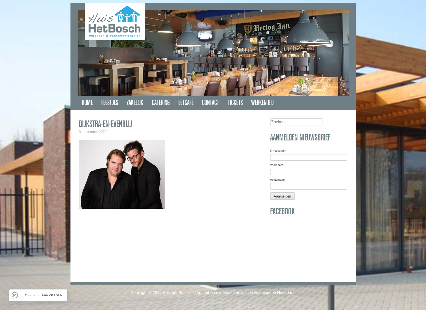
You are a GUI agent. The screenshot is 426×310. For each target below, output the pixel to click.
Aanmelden (282, 196)
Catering (161, 102)
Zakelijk (135, 102)
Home (87, 102)
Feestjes (109, 102)
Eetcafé (185, 102)
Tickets (235, 102)
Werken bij (262, 102)
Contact (210, 102)
